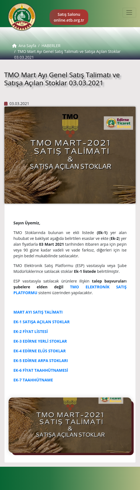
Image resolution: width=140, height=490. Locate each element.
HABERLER (51, 45)
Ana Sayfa (24, 45)
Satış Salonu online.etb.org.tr (69, 17)
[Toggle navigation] (129, 12)
